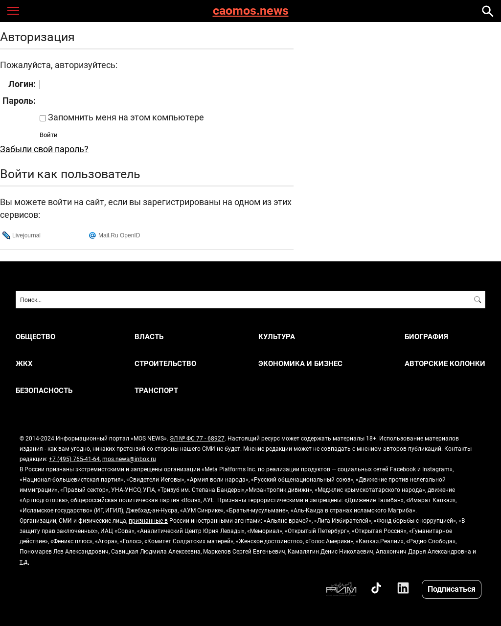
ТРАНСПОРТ (156, 390)
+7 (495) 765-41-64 (74, 459)
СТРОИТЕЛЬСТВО (165, 363)
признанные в (148, 520)
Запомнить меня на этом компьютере (125, 117)
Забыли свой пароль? (44, 149)
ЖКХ (24, 363)
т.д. (24, 561)
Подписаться (452, 588)
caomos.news (251, 11)
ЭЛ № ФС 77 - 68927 (197, 438)
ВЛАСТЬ (149, 336)
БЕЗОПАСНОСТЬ (44, 390)
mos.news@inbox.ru (129, 459)
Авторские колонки (445, 363)
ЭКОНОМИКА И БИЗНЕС (300, 363)
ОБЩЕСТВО (35, 336)
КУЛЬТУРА (276, 336)
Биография (426, 336)
